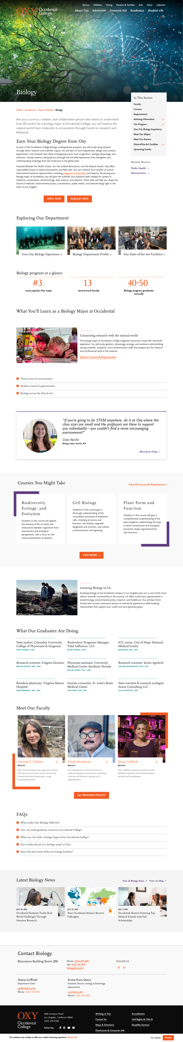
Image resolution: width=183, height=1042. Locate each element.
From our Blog (156, 881)
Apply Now (54, 199)
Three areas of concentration (34, 379)
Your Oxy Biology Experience (148, 129)
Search (163, 16)
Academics (30, 110)
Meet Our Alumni (142, 139)
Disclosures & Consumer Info (109, 1030)
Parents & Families (125, 5)
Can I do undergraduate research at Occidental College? (49, 830)
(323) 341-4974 (78, 965)
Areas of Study (45, 110)
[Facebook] (118, 967)
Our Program (140, 124)
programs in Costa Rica (74, 173)
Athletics (97, 5)
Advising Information (144, 119)
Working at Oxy (103, 1014)
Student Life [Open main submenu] (155, 11)
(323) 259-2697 (81, 961)
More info (72, 1037)
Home (19, 110)
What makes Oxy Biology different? (38, 823)
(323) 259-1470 (32, 992)
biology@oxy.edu (75, 968)
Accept (168, 1037)
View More (90, 555)
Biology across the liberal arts (34, 393)
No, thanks (156, 1038)
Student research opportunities (35, 386)
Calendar (160, 5)
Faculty (137, 104)
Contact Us (101, 1019)
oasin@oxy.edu (75, 992)
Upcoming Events (142, 149)
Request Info (79, 199)
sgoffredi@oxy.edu (27, 988)
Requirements (140, 114)
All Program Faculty (91, 795)
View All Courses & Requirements (147, 484)
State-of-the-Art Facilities (146, 144)
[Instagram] (124, 967)
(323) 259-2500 (51, 1021)
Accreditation (138, 1014)
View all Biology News (133, 881)
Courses (138, 109)
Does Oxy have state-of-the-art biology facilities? (44, 852)
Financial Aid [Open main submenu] (118, 11)
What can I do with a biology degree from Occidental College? (52, 837)
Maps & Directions (104, 1025)
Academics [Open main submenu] (137, 11)
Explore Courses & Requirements (98, 357)
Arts (141, 5)
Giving (109, 5)
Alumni (86, 5)
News (150, 5)
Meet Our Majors (142, 134)
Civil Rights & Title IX (142, 1019)
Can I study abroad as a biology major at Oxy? (43, 844)
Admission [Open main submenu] (99, 11)
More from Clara (148, 452)
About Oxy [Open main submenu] (82, 11)
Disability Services (140, 1025)
